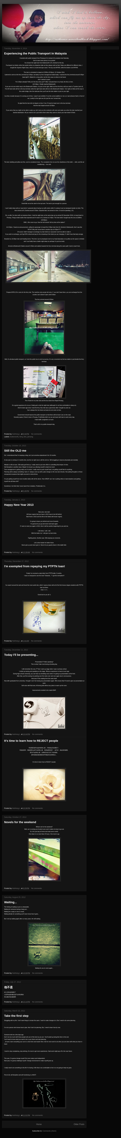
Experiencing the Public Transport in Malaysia (35, 53)
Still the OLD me (15, 450)
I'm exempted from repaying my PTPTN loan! (34, 566)
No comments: (37, 434)
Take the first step (16, 1015)
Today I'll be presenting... (21, 654)
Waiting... (10, 902)
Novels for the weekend (20, 822)
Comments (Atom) (49, 1131)
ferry (21, 437)
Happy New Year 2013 (19, 504)
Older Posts (79, 1124)
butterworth (14, 437)
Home (39, 1124)
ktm (25, 437)
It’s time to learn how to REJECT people (31, 740)
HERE (45, 590)
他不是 (8, 987)
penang (30, 437)
